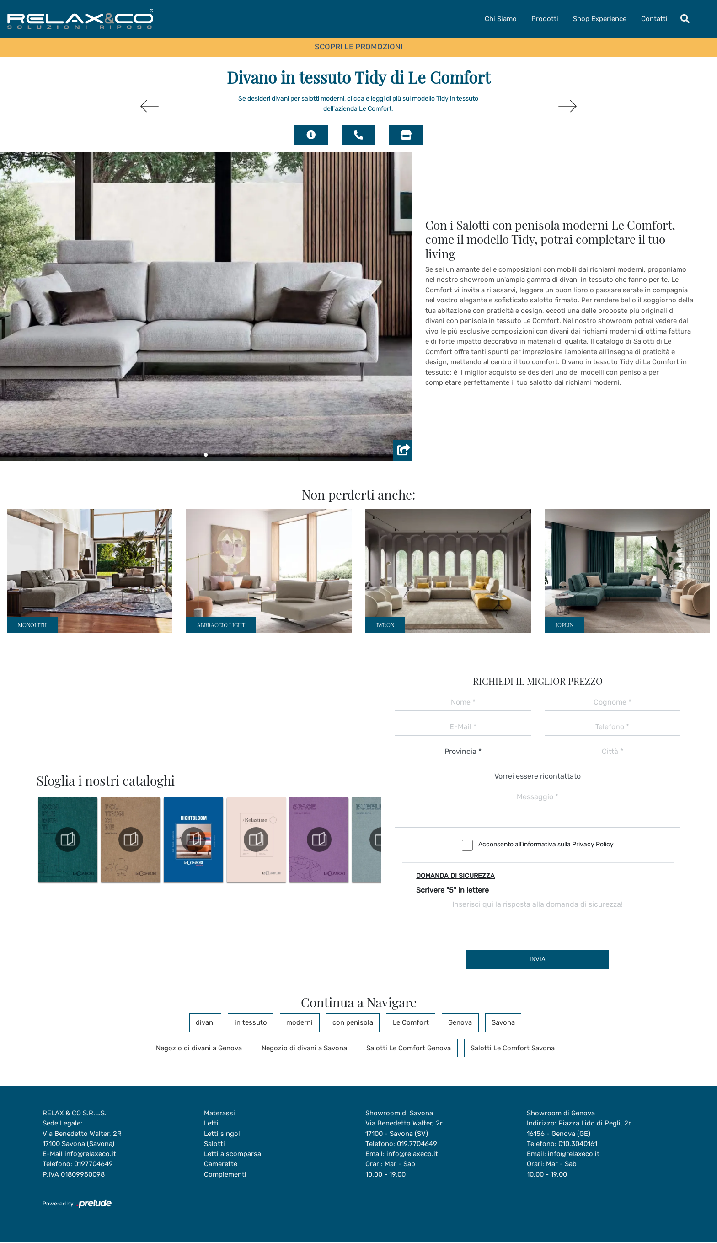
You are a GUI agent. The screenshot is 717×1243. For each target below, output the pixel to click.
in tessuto (256, 1022)
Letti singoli (223, 1134)
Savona (495, 1022)
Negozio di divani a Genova (203, 1048)
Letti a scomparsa (232, 1154)
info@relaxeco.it (90, 1154)
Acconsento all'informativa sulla (546, 844)
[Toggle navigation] (685, 18)
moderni (302, 1022)
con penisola (352, 1022)
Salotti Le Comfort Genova (407, 1048)
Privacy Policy (593, 844)
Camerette (220, 1165)
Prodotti (544, 19)
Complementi (225, 1175)
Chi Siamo (501, 19)
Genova (455, 1022)
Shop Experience (599, 19)
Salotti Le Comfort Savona (508, 1048)
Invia (538, 959)
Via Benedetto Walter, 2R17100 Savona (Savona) (82, 1139)
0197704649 (94, 1165)
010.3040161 (578, 1144)
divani (213, 1022)
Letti (211, 1123)
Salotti (214, 1144)
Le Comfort (408, 1022)
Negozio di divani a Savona (305, 1048)
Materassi (219, 1113)
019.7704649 (417, 1144)
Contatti (654, 19)
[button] (206, 455)
